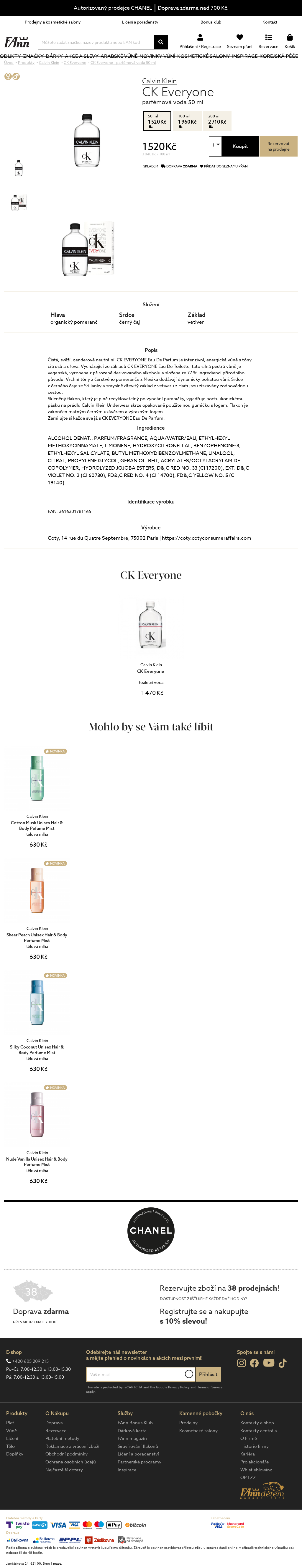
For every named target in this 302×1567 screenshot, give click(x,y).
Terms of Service (209, 1407)
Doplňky (14, 1473)
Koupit (240, 166)
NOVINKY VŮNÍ (159, 66)
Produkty (18, 70)
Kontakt (269, 22)
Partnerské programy (139, 1481)
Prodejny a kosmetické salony (53, 22)
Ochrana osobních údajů (70, 1481)
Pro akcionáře (254, 1481)
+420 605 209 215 (30, 1381)
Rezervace (55, 1450)
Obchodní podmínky (66, 1473)
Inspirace (247, 66)
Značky (51, 66)
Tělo (10, 1466)
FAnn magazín (132, 1458)
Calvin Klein (159, 100)
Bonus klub (211, 22)
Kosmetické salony (198, 66)
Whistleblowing (256, 1489)
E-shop (14, 1372)
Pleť (10, 1442)
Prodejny (188, 1442)
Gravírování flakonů (138, 1466)
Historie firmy (254, 1466)
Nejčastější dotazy (64, 1489)
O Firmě (248, 1458)
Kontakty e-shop (257, 1442)
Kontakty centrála (258, 1450)
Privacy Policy (179, 1407)
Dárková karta (132, 1450)
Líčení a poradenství (140, 22)
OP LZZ (248, 1497)
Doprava (54, 1442)
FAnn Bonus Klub (135, 1442)
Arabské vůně (123, 66)
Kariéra (247, 1473)
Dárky (70, 66)
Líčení (12, 1458)
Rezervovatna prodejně (278, 166)
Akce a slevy (88, 66)
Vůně (11, 1450)
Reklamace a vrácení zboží (72, 1466)
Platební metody (62, 1458)
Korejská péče (272, 66)
